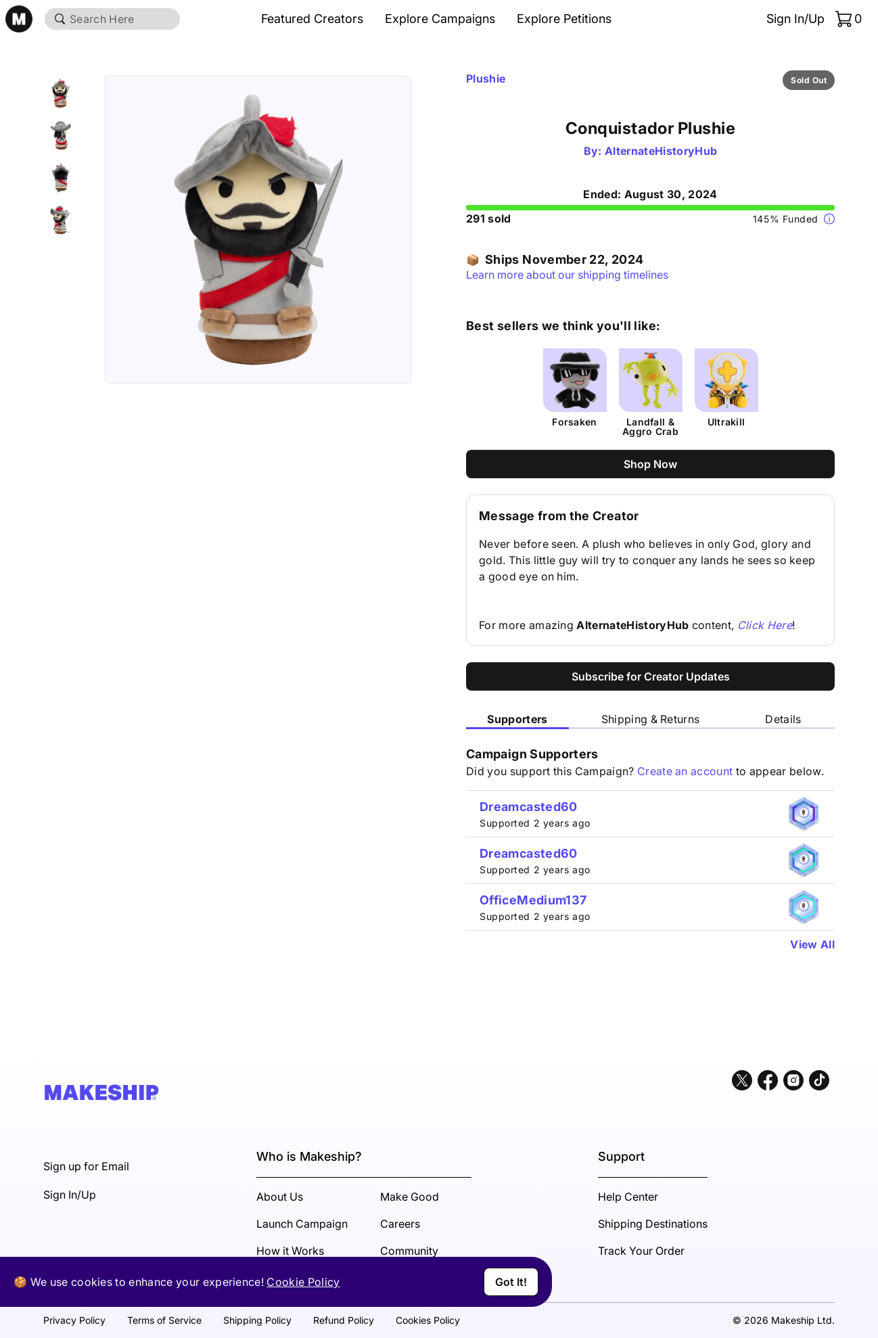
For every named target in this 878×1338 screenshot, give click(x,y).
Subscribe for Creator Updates (651, 676)
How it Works (290, 1251)
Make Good (409, 1196)
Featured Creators (312, 18)
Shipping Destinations (653, 1223)
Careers (400, 1223)
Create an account (685, 771)
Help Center (628, 1196)
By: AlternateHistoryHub (650, 151)
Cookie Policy (303, 1282)
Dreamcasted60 (529, 807)
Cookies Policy (428, 1320)
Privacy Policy (74, 1320)
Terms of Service (164, 1320)
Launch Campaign (302, 1223)
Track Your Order (641, 1251)
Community (409, 1251)
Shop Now (650, 464)
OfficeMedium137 (533, 900)
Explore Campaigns (440, 18)
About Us (279, 1196)
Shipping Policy (257, 1320)
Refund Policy (343, 1320)
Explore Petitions (564, 18)
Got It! (511, 1282)
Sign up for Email (86, 1166)
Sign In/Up (795, 18)
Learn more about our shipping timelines (567, 275)
